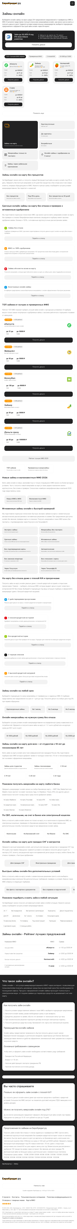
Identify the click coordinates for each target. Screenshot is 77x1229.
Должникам (16, 916)
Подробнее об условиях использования (12, 1218)
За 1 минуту (28, 916)
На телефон (39, 916)
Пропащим (52, 921)
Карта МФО (30, 1200)
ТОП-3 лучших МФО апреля (15, 56)
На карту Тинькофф (26, 799)
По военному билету (10, 921)
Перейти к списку (38, 238)
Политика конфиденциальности (59, 1197)
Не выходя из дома (53, 916)
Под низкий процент (38, 921)
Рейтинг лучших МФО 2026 (38, 458)
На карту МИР (42, 805)
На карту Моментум (25, 810)
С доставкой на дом (10, 926)
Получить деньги (13, 79)
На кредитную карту (10, 805)
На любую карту (54, 799)
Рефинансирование (66, 921)
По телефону (24, 921)
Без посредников (16, 910)
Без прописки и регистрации (35, 910)
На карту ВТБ (41, 799)
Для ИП (6, 916)
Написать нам (39, 1186)
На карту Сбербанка (10, 799)
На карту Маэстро (9, 810)
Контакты (15, 1197)
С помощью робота (25, 926)
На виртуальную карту (27, 805)
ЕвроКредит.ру (7, 1164)
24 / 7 (5, 910)
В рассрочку (52, 910)
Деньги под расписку (66, 910)
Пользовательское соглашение (33, 1197)
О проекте (6, 1197)
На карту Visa (56, 805)
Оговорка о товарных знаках (13, 1200)
